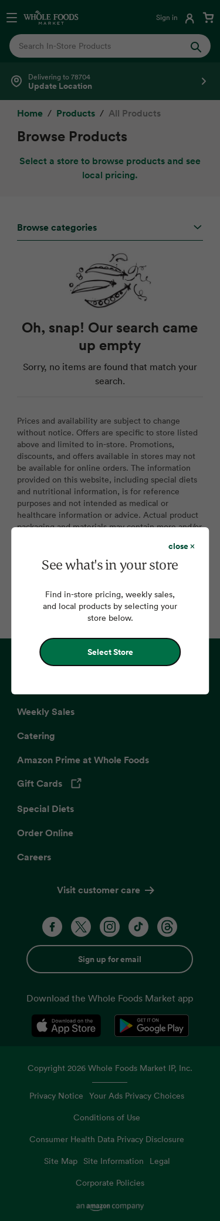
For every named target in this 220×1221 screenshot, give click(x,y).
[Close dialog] (181, 546)
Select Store (110, 652)
